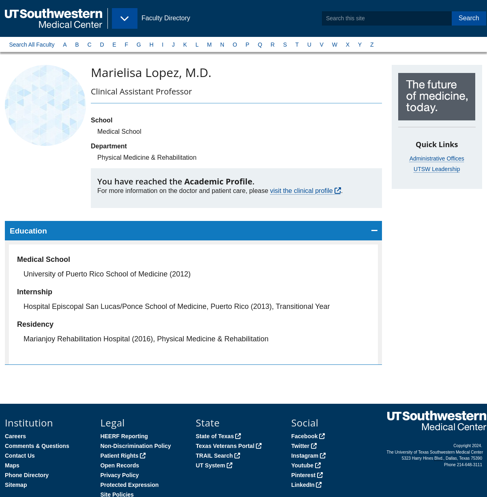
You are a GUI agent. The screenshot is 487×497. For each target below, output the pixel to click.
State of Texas (215, 436)
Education (28, 231)
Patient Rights (119, 455)
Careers (15, 436)
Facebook (304, 436)
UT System (210, 465)
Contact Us (20, 455)
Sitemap (16, 485)
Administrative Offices (437, 158)
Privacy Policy (119, 475)
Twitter (300, 446)
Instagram (304, 455)
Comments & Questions (37, 446)
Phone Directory (27, 475)
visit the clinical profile (301, 190)
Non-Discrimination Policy (135, 446)
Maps (12, 465)
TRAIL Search (214, 455)
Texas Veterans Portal (225, 446)
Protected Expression (129, 485)
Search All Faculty (31, 44)
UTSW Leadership (437, 169)
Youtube (302, 465)
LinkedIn (303, 485)
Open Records (119, 465)
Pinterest (303, 475)
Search (469, 18)
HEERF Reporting (124, 436)
